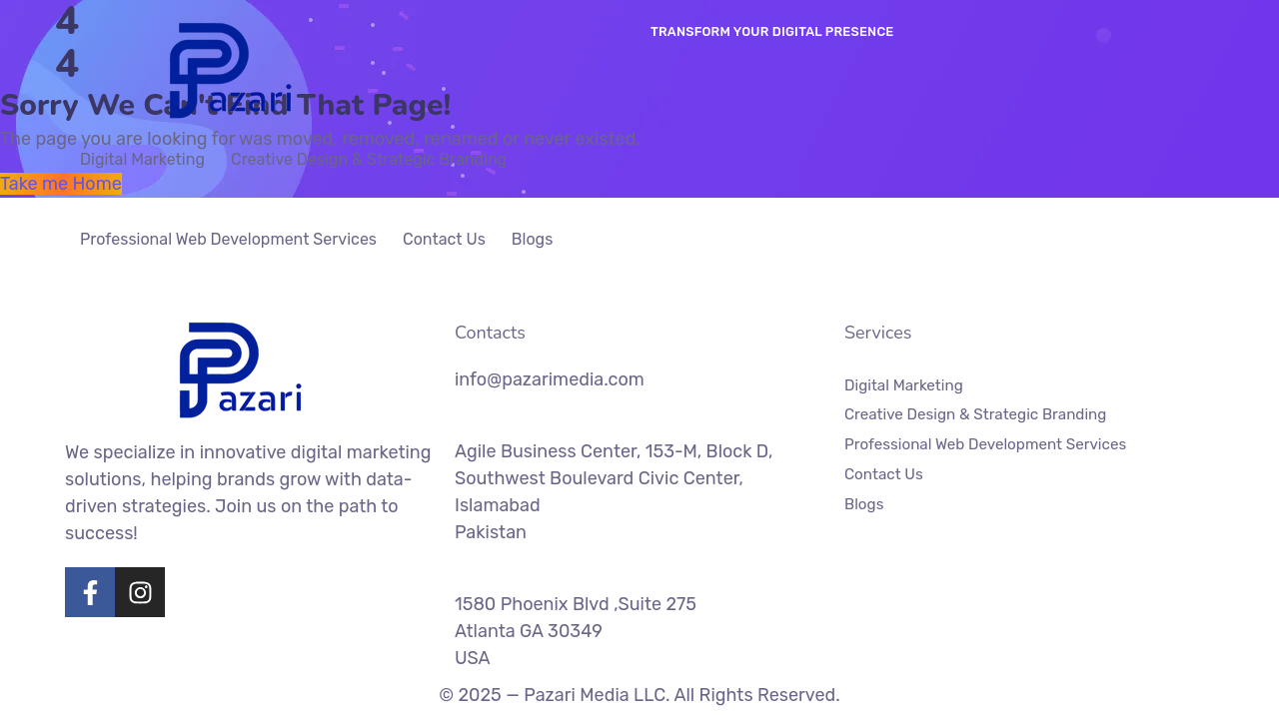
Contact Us (444, 239)
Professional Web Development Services (228, 239)
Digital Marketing (142, 159)
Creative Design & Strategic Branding (369, 159)
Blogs (532, 239)
